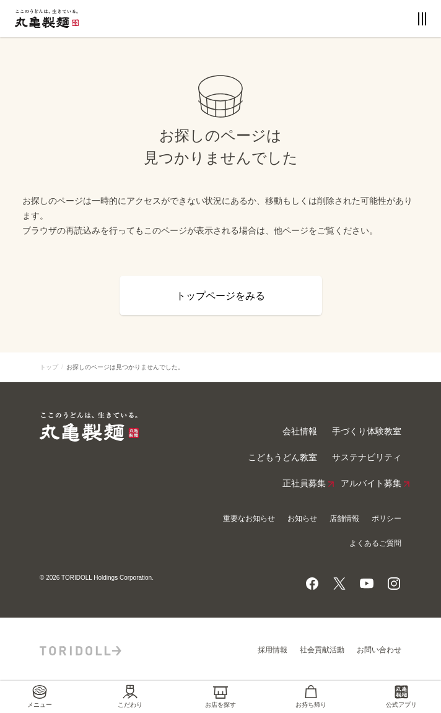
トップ (49, 367)
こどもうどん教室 (282, 457)
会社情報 (299, 431)
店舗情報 (344, 518)
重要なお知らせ (249, 518)
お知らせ (302, 518)
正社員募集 (304, 483)
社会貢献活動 (322, 649)
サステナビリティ (366, 457)
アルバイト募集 (371, 483)
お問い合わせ (379, 649)
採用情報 (272, 649)
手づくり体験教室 (366, 431)
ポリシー (386, 518)
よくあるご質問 (375, 543)
